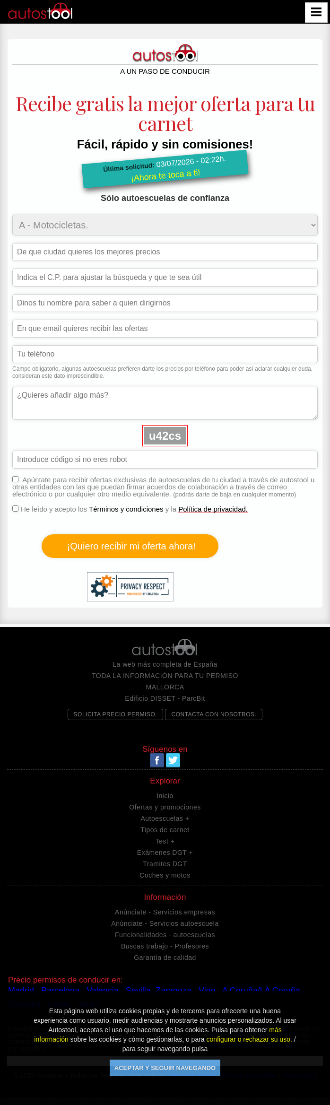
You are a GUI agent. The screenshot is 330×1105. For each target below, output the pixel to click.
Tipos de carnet (164, 830)
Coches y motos (164, 875)
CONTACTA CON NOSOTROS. (213, 714)
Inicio (165, 796)
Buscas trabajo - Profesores (165, 946)
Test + (165, 841)
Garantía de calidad (165, 957)
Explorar (165, 781)
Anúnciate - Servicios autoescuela (164, 923)
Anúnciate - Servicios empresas (165, 912)
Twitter (173, 760)
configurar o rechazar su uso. (249, 1039)
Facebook (157, 760)
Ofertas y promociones (164, 807)
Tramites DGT (165, 864)
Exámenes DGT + (165, 852)
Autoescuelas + (164, 818)
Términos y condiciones (126, 509)
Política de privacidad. (213, 509)
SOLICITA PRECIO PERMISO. (115, 714)
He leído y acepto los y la (130, 553)
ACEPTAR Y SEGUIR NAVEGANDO (165, 1067)
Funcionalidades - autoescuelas (165, 935)
